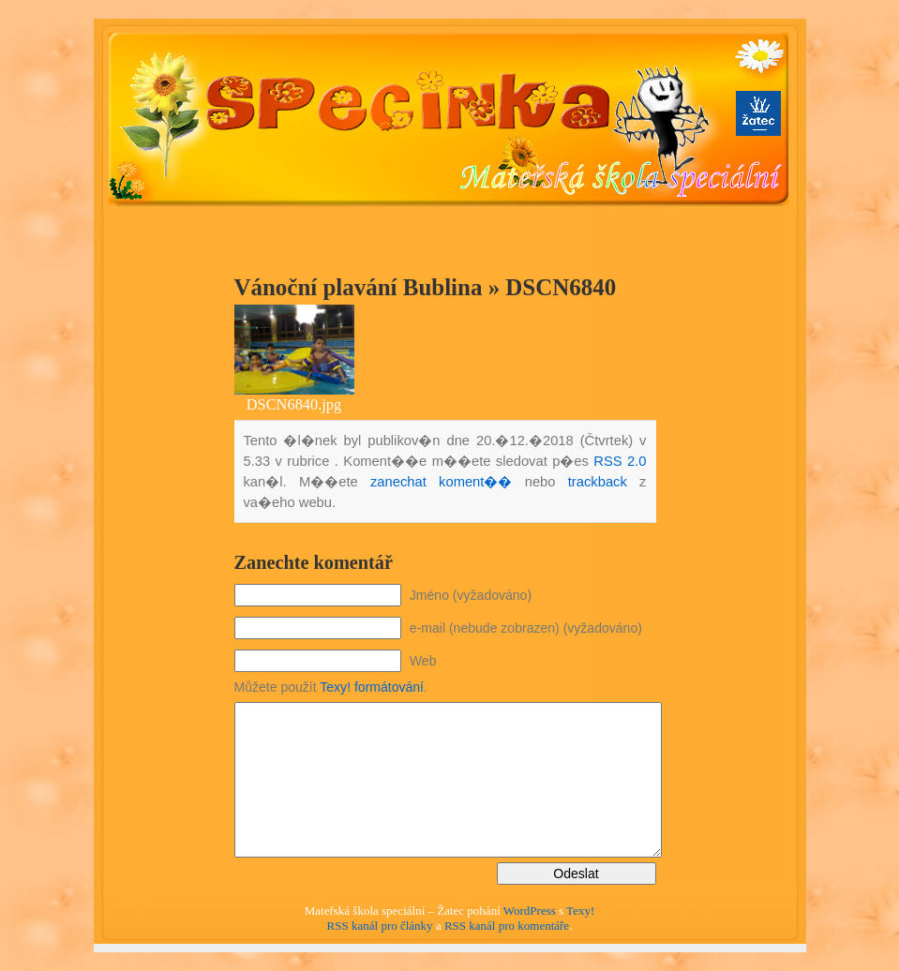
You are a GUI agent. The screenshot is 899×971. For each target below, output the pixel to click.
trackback (597, 481)
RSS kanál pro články (380, 926)
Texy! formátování (372, 687)
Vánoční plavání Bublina (358, 287)
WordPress (529, 911)
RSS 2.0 (619, 461)
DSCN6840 (560, 287)
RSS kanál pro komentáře (506, 926)
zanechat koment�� (441, 481)
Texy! (580, 911)
